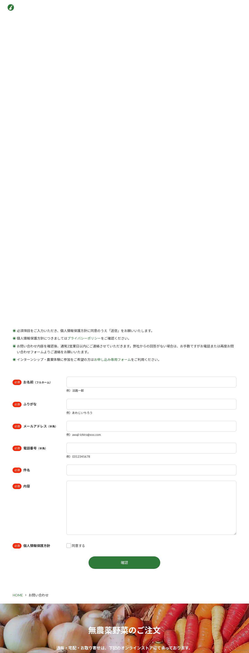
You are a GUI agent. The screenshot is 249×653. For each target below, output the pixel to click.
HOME (18, 595)
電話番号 (35, 448)
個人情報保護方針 (36, 546)
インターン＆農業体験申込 (211, 9)
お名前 (37, 382)
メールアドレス (40, 426)
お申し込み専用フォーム (112, 359)
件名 (26, 470)
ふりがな (30, 404)
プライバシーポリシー (84, 338)
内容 (26, 486)
